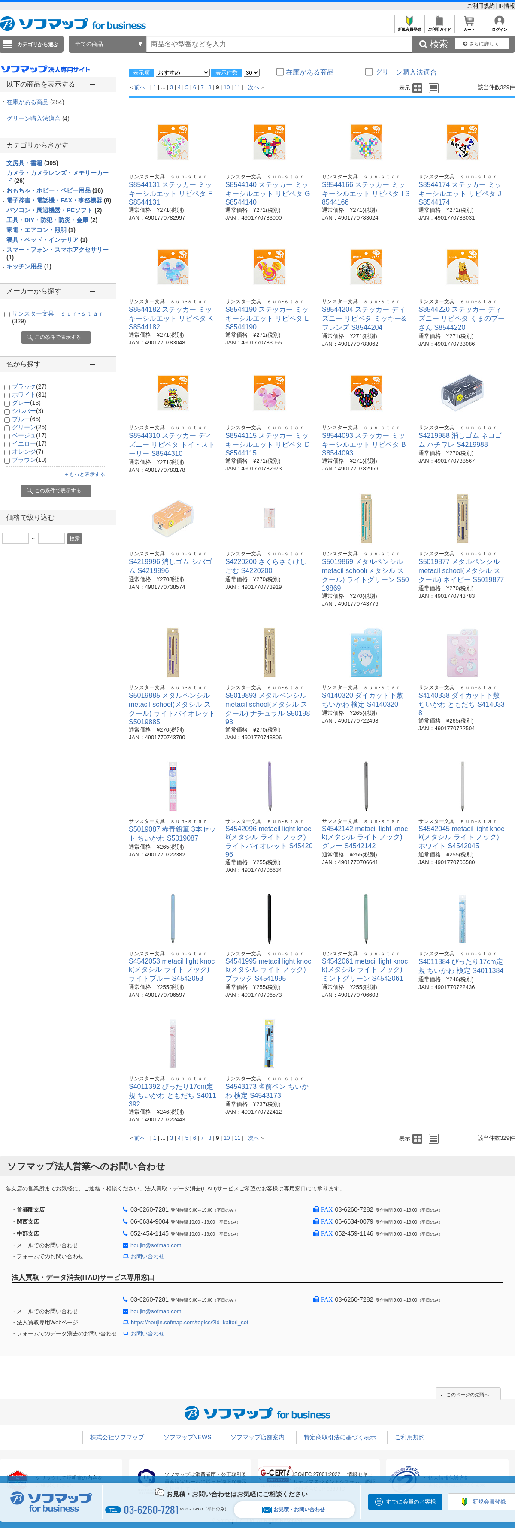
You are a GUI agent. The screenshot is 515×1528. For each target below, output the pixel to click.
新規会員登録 (409, 27)
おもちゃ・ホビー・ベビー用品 (54, 190)
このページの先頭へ (467, 1394)
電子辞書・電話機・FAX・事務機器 (58, 200)
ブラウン (29, 459)
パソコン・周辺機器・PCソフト (54, 210)
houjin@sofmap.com (156, 1245)
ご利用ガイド (439, 27)
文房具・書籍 (32, 163)
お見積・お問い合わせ (293, 1510)
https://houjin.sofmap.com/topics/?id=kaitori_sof (189, 1322)
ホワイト (29, 394)
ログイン (499, 27)
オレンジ (27, 451)
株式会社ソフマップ (117, 1437)
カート (469, 27)
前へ (139, 87)
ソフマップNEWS (188, 1437)
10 (227, 87)
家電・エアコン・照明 (41, 229)
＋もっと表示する (84, 474)
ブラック (29, 386)
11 (237, 87)
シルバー (27, 410)
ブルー (26, 419)
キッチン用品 (29, 266)
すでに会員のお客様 (411, 1501)
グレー (26, 402)
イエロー (29, 443)
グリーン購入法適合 (38, 118)
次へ (253, 87)
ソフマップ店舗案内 (257, 1437)
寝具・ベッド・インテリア (47, 239)
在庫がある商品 (35, 102)
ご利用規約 (482, 6)
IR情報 (506, 6)
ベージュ (29, 435)
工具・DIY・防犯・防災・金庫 (51, 220)
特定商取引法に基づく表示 (340, 1437)
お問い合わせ (147, 1256)
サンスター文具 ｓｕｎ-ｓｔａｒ (168, 177)
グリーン (29, 427)
